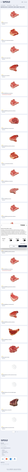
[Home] (6, 2)
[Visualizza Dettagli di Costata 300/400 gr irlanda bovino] (14, 120)
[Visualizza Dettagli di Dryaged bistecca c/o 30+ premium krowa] (14, 367)
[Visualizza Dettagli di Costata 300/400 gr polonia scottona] (14, 138)
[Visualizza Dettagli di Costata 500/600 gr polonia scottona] (14, 314)
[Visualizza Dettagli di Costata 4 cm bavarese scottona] (14, 156)
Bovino (17, 5)
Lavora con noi (4, 451)
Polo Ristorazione (3, 5)
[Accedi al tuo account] (25, 2)
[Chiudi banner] (26, 225)
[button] (18, 432)
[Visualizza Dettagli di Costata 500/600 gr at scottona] (14, 261)
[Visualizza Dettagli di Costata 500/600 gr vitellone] (14, 332)
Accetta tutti (23, 246)
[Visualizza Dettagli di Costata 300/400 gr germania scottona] (14, 103)
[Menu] (1, 2)
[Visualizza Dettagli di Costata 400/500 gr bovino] (14, 191)
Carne (14, 5)
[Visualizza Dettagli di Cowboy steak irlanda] (14, 349)
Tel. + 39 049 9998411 (4, 446)
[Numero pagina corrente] (13, 432)
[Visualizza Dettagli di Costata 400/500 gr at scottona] (14, 173)
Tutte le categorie (9, 5)
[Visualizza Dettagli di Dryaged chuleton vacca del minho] (14, 419)
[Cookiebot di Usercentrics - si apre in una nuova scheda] (21, 225)
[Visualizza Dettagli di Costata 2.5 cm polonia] (14, 68)
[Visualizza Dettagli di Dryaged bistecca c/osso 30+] (14, 402)
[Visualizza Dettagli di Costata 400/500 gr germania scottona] (14, 208)
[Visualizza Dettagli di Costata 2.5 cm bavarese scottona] (14, 32)
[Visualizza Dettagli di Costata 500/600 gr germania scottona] (14, 279)
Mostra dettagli (22, 243)
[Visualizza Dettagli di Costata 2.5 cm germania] (14, 50)
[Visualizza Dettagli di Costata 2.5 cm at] (14, 15)
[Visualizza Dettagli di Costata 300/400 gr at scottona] (14, 85)
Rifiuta (14, 246)
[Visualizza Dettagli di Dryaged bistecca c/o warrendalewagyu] (14, 384)
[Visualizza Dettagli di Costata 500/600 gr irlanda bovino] (14, 296)
